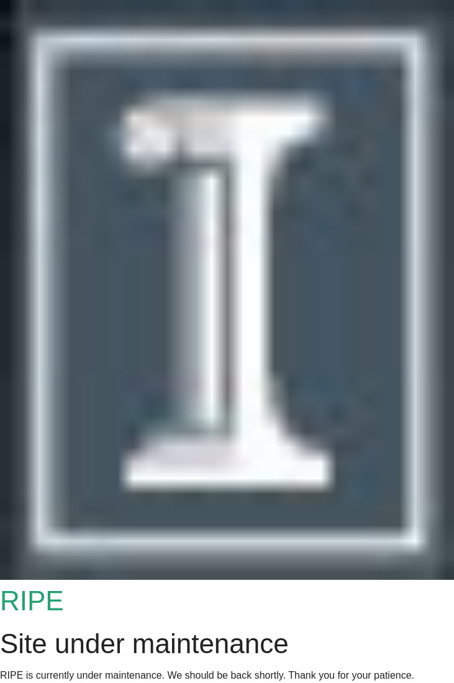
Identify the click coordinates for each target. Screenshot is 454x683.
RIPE (32, 600)
